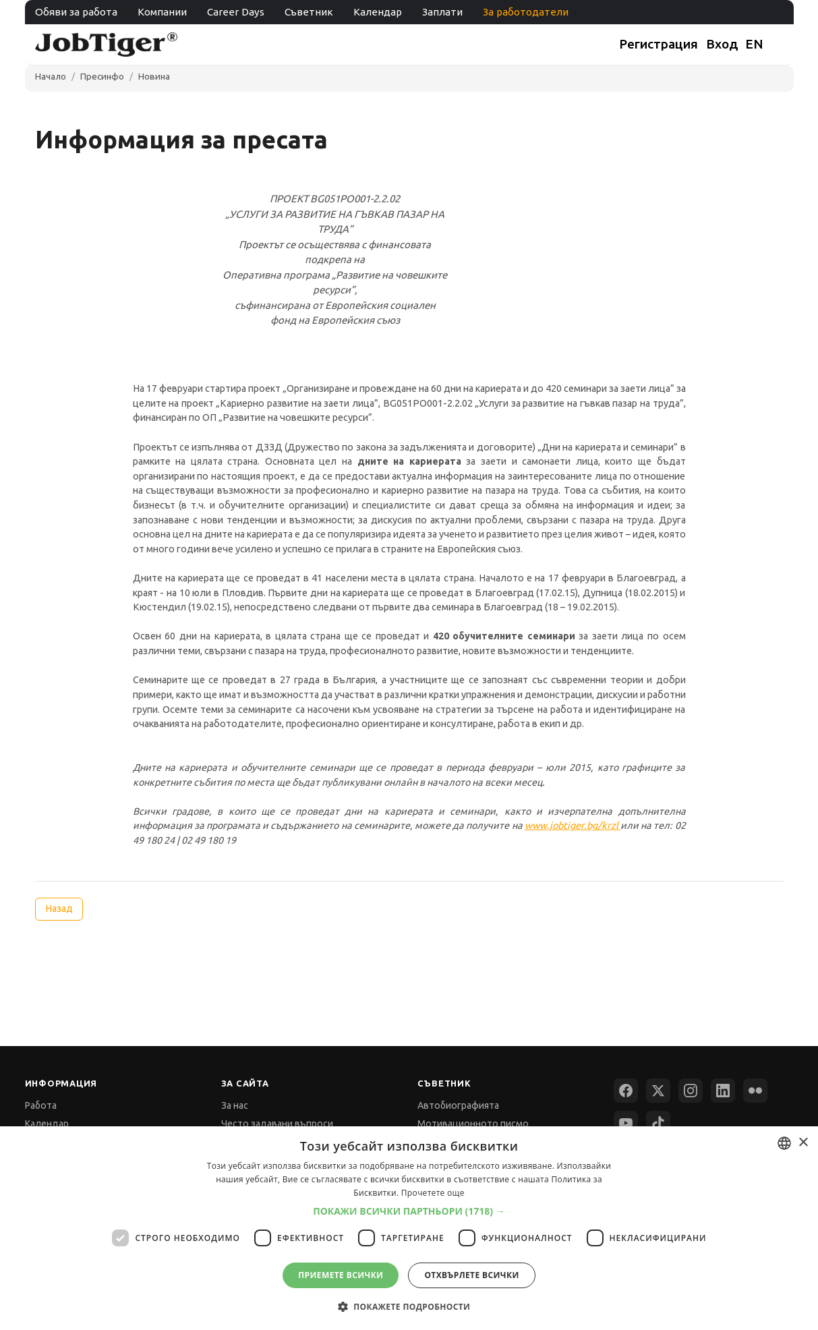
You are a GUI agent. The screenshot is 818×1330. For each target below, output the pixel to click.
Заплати (442, 12)
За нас (234, 1105)
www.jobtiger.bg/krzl (572, 825)
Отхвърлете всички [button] (471, 1275)
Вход (722, 43)
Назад (59, 908)
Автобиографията (458, 1105)
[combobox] (784, 1143)
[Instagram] (690, 1090)
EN (754, 43)
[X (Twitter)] (658, 1090)
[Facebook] (626, 1090)
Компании (162, 12)
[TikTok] (658, 1123)
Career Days (235, 12)
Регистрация (658, 43)
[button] (409, 1211)
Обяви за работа (76, 12)
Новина (154, 76)
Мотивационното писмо (473, 1123)
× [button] (803, 1143)
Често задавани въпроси (277, 1123)
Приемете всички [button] (340, 1275)
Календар (377, 12)
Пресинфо (102, 76)
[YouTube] (626, 1123)
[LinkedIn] (723, 1090)
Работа (41, 1105)
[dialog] (409, 1228)
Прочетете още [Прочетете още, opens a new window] (433, 1192)
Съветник (309, 12)
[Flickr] (755, 1090)
